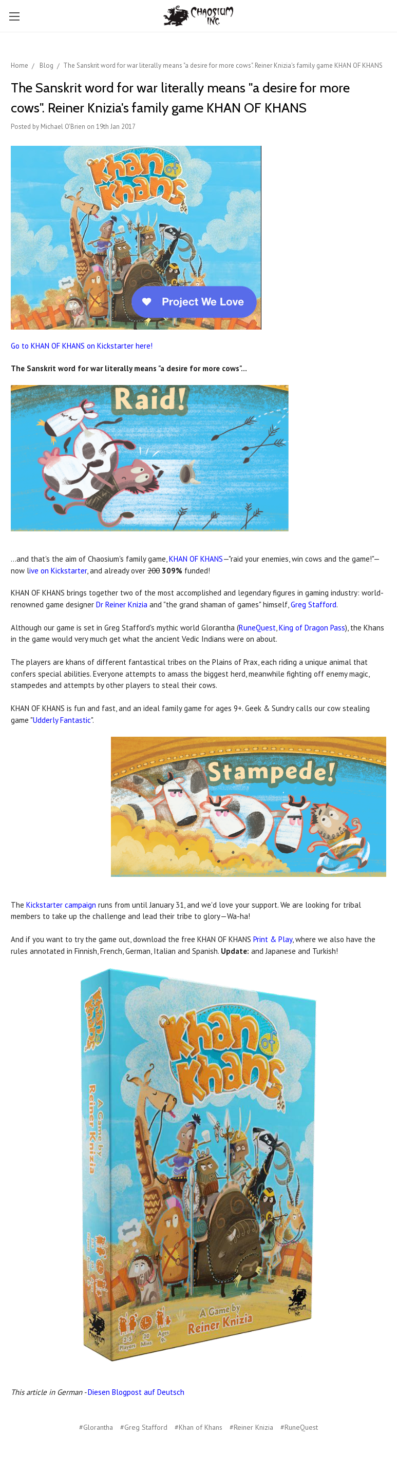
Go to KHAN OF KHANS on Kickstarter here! (82, 346)
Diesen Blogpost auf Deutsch (136, 1392)
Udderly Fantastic (62, 720)
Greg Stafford (313, 604)
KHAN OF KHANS (196, 559)
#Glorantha (96, 1427)
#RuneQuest (299, 1427)
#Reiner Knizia (251, 1427)
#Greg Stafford (143, 1427)
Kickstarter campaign (61, 905)
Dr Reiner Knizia (121, 604)
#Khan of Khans (198, 1427)
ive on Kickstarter (58, 571)
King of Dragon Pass (312, 627)
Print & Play (272, 939)
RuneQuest (257, 627)
